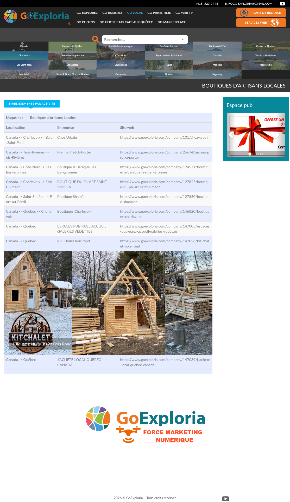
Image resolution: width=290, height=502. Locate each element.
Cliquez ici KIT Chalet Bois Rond (42, 343)
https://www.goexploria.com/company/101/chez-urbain (164, 137)
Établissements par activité (32, 103)
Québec (29, 226)
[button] (231, 135)
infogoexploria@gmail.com (249, 3)
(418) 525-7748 (207, 3)
